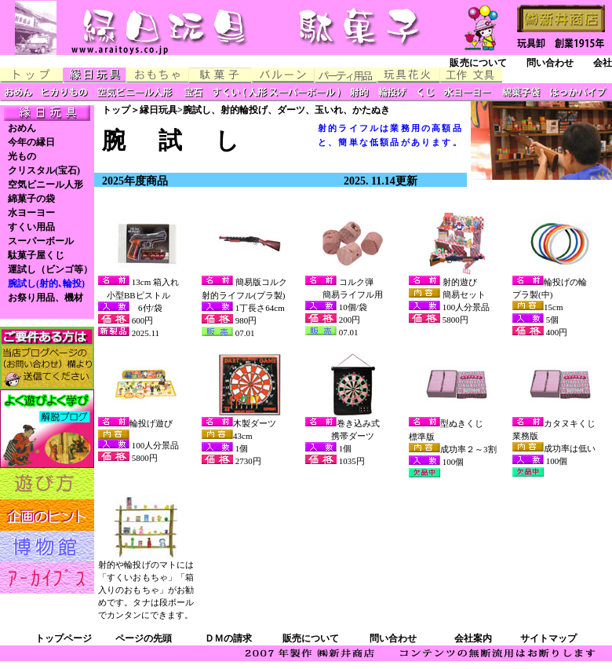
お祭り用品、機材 (45, 297)
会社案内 (473, 638)
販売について (478, 62)
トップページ (63, 638)
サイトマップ (548, 638)
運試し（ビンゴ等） (50, 269)
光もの (22, 156)
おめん (22, 127)
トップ (116, 109)
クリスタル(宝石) (44, 170)
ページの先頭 (143, 638)
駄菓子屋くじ (36, 255)
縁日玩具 (158, 109)
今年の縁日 (31, 142)
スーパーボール (41, 241)
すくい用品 (31, 226)
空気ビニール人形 (45, 184)
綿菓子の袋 (31, 198)
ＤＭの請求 (228, 638)
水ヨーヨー (31, 212)
